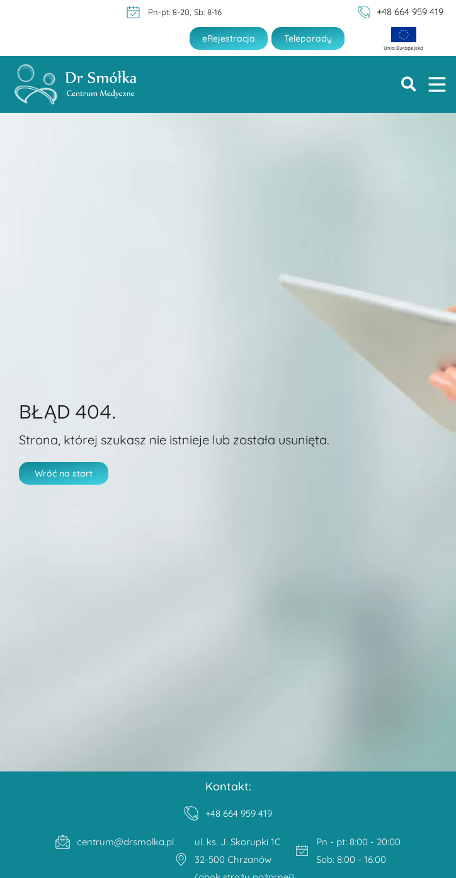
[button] (408, 84)
